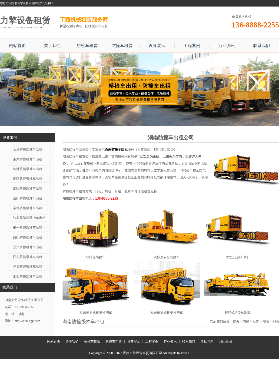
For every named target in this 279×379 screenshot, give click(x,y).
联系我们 (261, 45)
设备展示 (157, 45)
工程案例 (191, 45)
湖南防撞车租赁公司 (77, 156)
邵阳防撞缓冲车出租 (27, 188)
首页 (236, 321)
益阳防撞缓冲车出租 (27, 237)
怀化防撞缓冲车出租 (27, 257)
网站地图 (225, 341)
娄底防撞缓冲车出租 (27, 266)
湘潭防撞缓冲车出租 (27, 159)
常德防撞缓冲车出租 (27, 208)
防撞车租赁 (122, 45)
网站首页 (17, 45)
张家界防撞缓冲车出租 (29, 218)
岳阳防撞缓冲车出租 (27, 198)
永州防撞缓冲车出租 (27, 247)
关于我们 (52, 45)
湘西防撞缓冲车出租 (27, 276)
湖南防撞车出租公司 (77, 149)
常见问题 (206, 341)
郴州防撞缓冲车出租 (27, 227)
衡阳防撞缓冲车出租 (27, 179)
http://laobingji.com (27, 321)
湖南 (265, 321)
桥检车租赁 (87, 45)
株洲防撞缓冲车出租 (27, 169)
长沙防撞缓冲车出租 (27, 149)
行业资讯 (226, 45)
